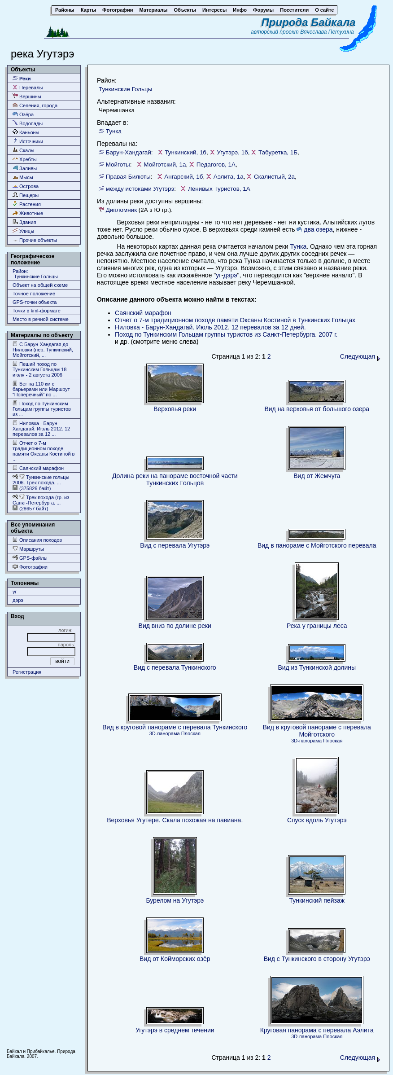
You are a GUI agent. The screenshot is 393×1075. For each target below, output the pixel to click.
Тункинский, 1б (185, 152)
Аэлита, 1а (229, 176)
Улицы (23, 231)
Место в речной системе (41, 319)
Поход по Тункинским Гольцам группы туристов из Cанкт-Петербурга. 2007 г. (226, 334)
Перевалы (28, 87)
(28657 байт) (30, 508)
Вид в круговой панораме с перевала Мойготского (317, 731)
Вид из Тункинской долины (317, 667)
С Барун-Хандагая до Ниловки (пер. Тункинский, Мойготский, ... (43, 349)
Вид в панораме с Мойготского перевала (317, 545)
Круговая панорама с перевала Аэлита (317, 1030)
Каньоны (26, 132)
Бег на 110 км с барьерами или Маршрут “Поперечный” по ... (41, 389)
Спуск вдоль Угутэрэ (317, 820)
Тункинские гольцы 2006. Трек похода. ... (41, 479)
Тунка (114, 131)
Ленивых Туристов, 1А (219, 188)
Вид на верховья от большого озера (316, 408)
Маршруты (28, 549)
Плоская (191, 733)
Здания (24, 222)
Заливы (25, 168)
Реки (22, 78)
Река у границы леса (317, 625)
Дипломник (121, 209)
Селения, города (35, 105)
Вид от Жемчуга (316, 475)
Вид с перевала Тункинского (175, 667)
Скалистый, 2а (274, 176)
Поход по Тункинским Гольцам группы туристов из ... (42, 408)
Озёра (23, 114)
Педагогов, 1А (216, 164)
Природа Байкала (309, 22)
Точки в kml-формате (37, 310)
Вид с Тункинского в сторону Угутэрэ (317, 958)
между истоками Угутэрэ (140, 188)
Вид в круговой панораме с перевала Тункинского (174, 727)
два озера (318, 229)
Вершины (27, 96)
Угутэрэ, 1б (232, 152)
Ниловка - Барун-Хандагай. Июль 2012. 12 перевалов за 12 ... (41, 428)
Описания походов (37, 540)
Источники (28, 141)
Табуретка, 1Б (277, 152)
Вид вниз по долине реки (175, 625)
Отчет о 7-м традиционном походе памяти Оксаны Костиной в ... (43, 451)
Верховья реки (174, 408)
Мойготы (118, 164)
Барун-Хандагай (128, 152)
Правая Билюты (128, 176)
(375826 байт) (32, 488)
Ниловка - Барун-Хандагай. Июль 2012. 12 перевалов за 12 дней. (210, 327)
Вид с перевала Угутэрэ (175, 545)
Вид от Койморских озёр (175, 958)
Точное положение (34, 293)
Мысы (23, 177)
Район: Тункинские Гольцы (35, 273)
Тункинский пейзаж (317, 900)
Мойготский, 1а (165, 164)
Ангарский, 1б (183, 176)
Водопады (28, 123)
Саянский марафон (38, 468)
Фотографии (30, 567)
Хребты (25, 159)
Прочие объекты (35, 240)
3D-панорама (164, 733)
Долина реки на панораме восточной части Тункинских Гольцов (175, 479)
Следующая (360, 356)
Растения (27, 204)
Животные (28, 213)
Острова (26, 186)
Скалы (24, 150)
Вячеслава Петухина (327, 32)
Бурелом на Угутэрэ (175, 900)
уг (15, 591)
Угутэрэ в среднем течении (174, 1030)
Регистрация (27, 672)
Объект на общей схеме (40, 285)
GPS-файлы (30, 558)
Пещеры (26, 195)
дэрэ (18, 600)
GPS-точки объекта (35, 302)
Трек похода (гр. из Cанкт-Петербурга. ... (41, 499)
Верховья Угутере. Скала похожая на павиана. (175, 820)
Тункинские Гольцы (125, 89)
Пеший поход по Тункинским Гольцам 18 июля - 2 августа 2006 (39, 369)
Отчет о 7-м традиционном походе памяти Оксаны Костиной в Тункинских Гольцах (235, 320)
